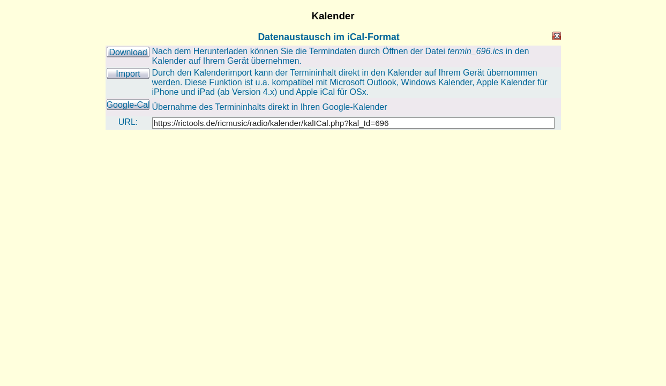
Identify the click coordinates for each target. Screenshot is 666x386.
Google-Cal (128, 104)
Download (128, 52)
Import (128, 73)
